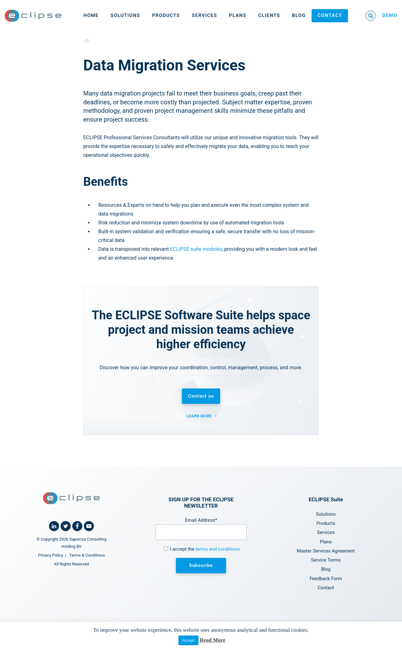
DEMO (389, 15)
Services (204, 15)
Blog (299, 15)
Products (166, 15)
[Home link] (33, 16)
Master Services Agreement (326, 551)
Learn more (199, 416)
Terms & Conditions (87, 555)
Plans (237, 15)
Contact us (201, 396)
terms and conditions (218, 549)
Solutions (125, 15)
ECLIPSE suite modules (196, 249)
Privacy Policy (50, 555)
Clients (269, 15)
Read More (212, 640)
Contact (330, 15)
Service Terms (325, 560)
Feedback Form (326, 578)
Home (91, 15)
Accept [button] (188, 640)
